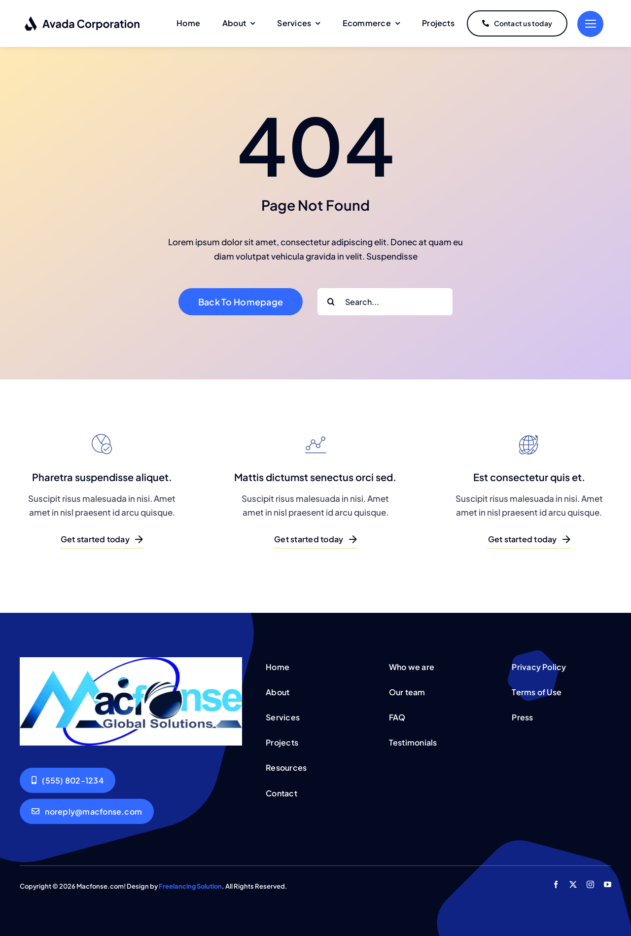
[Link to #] (590, 24)
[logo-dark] (82, 19)
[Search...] (385, 301)
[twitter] (573, 884)
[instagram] (590, 884)
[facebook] (556, 884)
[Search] (331, 301)
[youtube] (607, 884)
